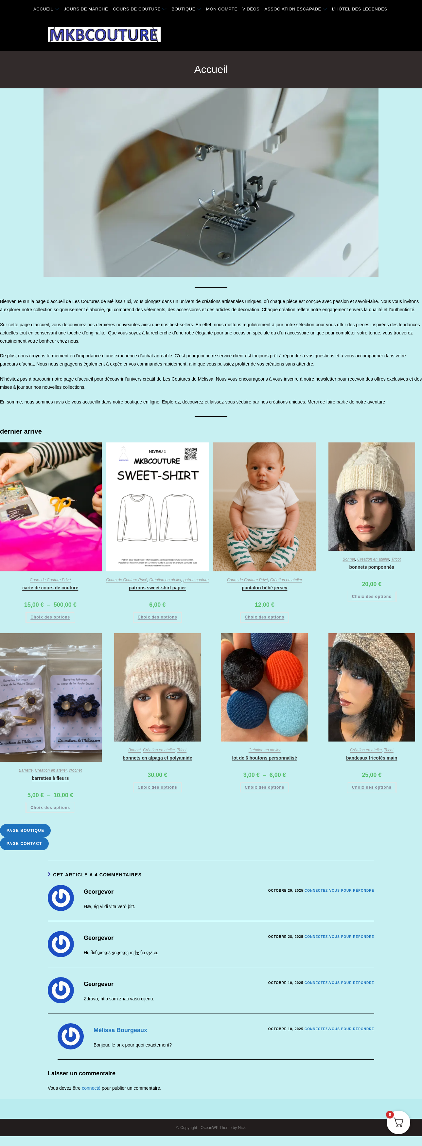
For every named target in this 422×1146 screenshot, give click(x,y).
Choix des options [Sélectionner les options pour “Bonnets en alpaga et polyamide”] (157, 787)
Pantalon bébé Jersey (264, 587)
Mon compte (221, 9)
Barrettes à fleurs (50, 778)
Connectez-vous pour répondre (339, 890)
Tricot (396, 559)
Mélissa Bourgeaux (120, 1030)
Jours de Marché (86, 9)
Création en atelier (165, 580)
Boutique (186, 9)
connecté (91, 1088)
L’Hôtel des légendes (359, 9)
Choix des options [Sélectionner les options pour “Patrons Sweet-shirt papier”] (157, 617)
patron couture (196, 580)
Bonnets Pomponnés (371, 567)
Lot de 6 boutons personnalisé (264, 758)
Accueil (46, 9)
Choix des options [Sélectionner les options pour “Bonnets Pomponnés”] (372, 596)
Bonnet (349, 559)
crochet (75, 770)
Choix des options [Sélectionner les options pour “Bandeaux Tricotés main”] (372, 787)
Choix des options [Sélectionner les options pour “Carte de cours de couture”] (50, 617)
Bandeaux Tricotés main (371, 758)
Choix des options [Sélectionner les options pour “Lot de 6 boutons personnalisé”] (264, 787)
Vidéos (251, 9)
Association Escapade (295, 9)
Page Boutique (25, 830)
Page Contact (24, 843)
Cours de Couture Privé (50, 580)
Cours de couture (140, 9)
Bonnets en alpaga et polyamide (157, 758)
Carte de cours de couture (50, 587)
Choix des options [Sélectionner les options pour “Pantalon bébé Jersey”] (264, 617)
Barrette (26, 770)
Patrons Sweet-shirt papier (157, 587)
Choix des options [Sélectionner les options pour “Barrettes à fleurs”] (50, 807)
